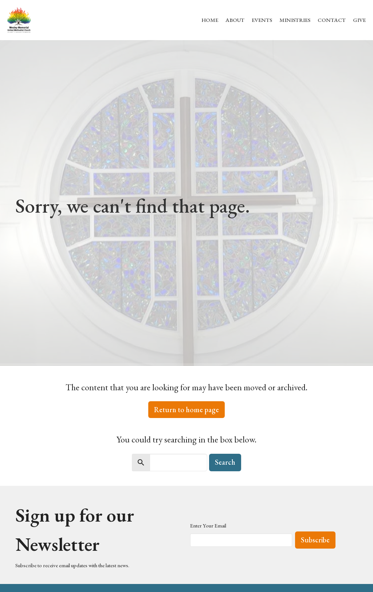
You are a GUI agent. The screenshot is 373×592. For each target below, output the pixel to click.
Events (262, 19)
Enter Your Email (208, 525)
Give (359, 19)
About (234, 19)
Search (225, 462)
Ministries (294, 19)
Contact (332, 19)
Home (209, 19)
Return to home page (186, 409)
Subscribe (315, 540)
